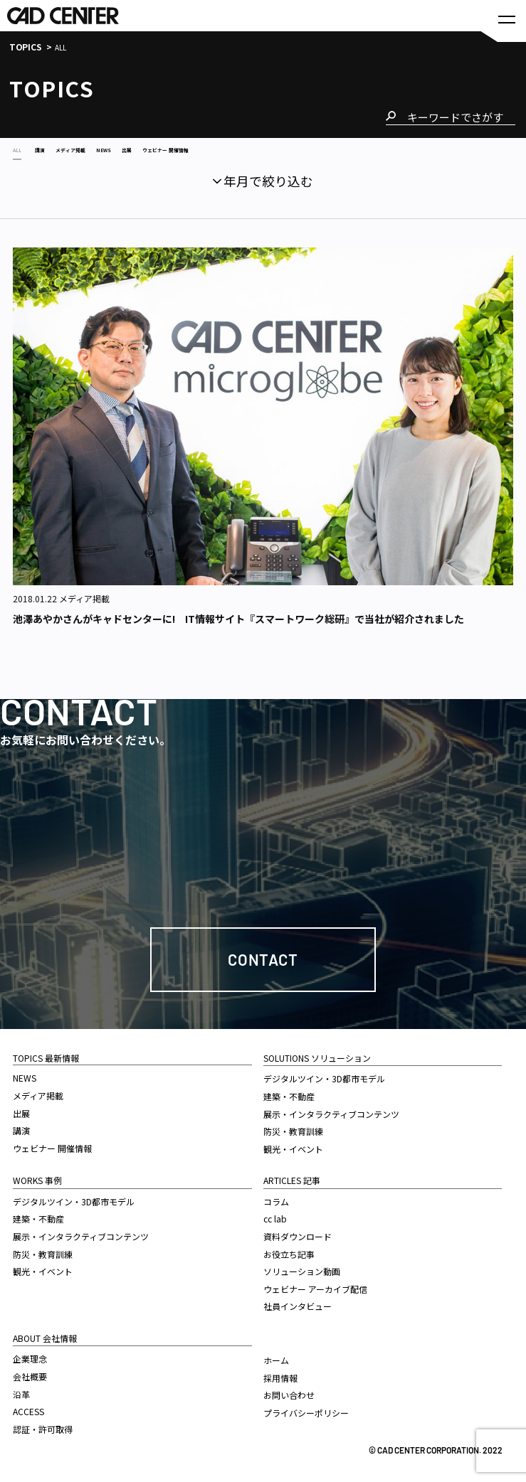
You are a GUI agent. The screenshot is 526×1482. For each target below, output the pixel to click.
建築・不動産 (38, 1216)
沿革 (21, 1391)
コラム (276, 1199)
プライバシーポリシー (306, 1410)
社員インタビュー (297, 1303)
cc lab (275, 1216)
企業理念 (30, 1356)
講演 (21, 1127)
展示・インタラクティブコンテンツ (81, 1233)
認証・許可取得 (43, 1426)
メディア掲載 (38, 1093)
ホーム (276, 1357)
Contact (263, 956)
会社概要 (30, 1374)
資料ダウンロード (297, 1233)
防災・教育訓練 (43, 1251)
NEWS (24, 1075)
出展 (21, 1110)
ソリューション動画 (301, 1268)
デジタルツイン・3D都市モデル (74, 1199)
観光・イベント (43, 1268)
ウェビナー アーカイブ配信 (315, 1286)
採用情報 (280, 1375)
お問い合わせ (289, 1392)
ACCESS (28, 1408)
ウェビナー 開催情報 (52, 1145)
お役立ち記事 (289, 1251)
